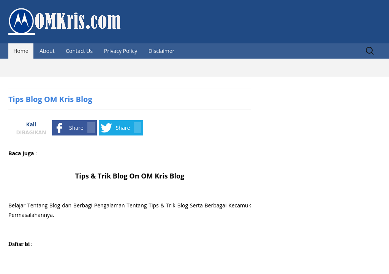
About (47, 50)
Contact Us (79, 50)
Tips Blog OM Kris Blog (50, 99)
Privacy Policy (120, 50)
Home (20, 50)
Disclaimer (161, 50)
